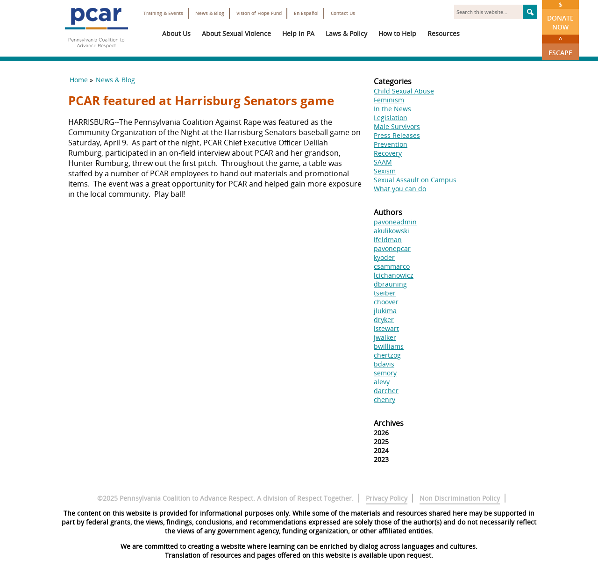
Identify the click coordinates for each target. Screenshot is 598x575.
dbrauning (390, 284)
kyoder (384, 257)
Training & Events (163, 13)
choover (386, 301)
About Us (176, 33)
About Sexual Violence (236, 33)
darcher (386, 390)
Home (79, 79)
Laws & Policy (346, 33)
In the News (392, 108)
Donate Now (560, 15)
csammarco (392, 266)
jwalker (385, 337)
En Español (306, 13)
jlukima (385, 310)
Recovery (388, 153)
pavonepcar (392, 248)
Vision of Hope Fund (259, 13)
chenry (384, 399)
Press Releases (397, 135)
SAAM (383, 162)
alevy (382, 381)
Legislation (390, 117)
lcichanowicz (393, 275)
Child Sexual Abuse (404, 90)
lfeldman (388, 239)
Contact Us (343, 13)
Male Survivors (397, 126)
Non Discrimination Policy (460, 498)
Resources (443, 33)
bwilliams (389, 346)
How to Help (397, 33)
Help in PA (298, 33)
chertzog (387, 355)
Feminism (389, 99)
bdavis (384, 363)
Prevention (390, 144)
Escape (560, 46)
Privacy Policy (386, 498)
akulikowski (391, 230)
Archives (389, 423)
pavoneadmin (395, 221)
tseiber (385, 292)
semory (385, 372)
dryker (384, 319)
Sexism (385, 170)
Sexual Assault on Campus (415, 179)
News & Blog (209, 13)
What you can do (400, 188)
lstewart (386, 328)
